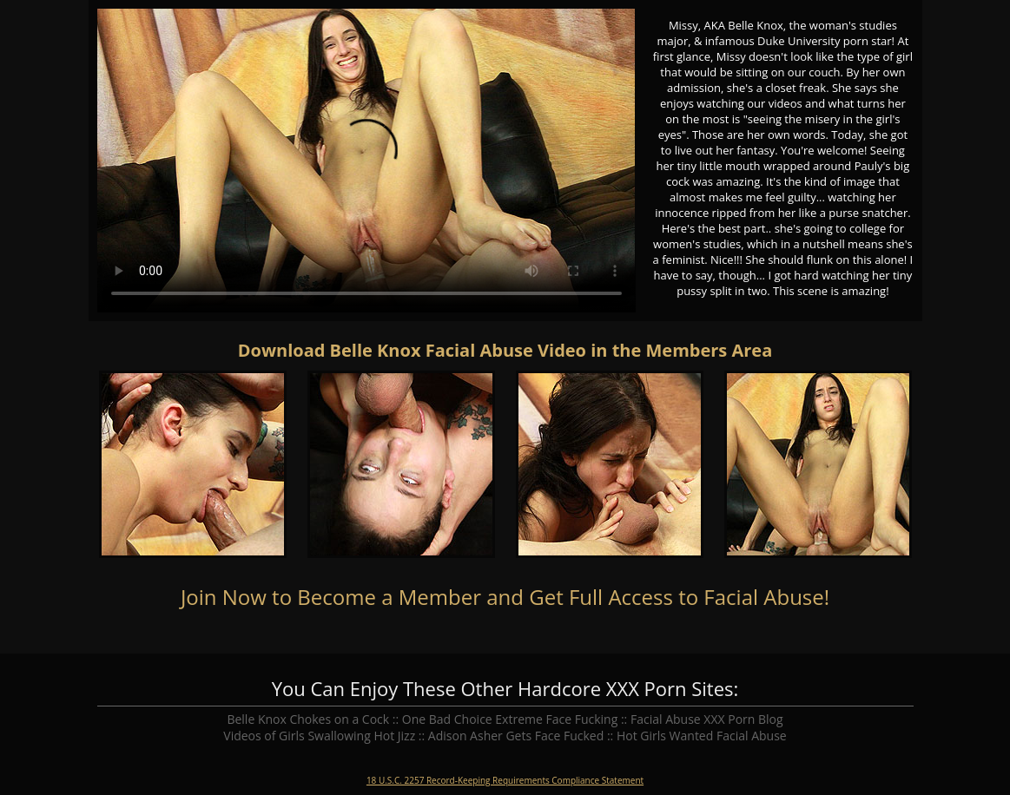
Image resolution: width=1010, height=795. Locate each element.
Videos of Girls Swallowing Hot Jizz (319, 735)
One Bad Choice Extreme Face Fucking (510, 719)
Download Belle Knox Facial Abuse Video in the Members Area (505, 350)
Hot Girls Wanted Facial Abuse (702, 735)
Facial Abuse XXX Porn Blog (706, 719)
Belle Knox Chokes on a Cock (308, 719)
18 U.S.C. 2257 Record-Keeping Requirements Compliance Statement (505, 780)
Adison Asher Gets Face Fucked (516, 735)
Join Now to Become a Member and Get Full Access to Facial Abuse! (505, 596)
